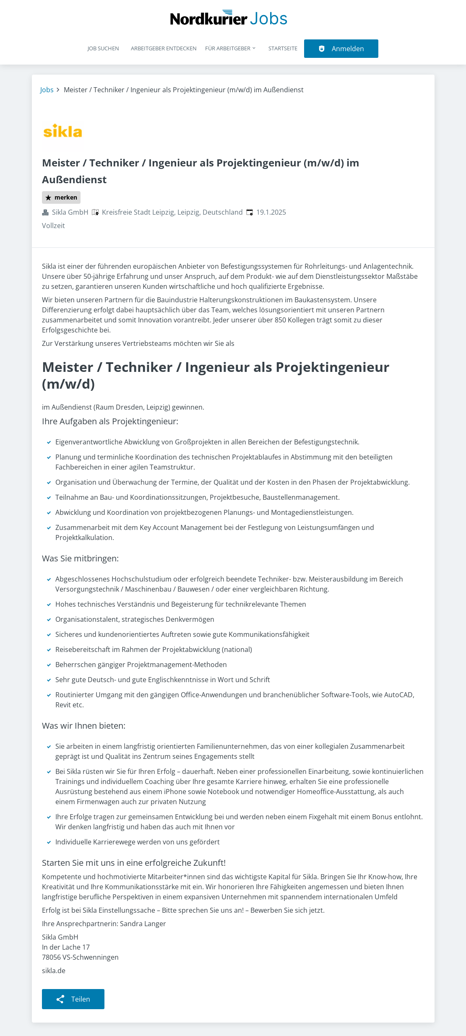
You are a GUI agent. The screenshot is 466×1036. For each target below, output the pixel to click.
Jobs (47, 89)
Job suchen (103, 48)
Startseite (282, 48)
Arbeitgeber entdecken (164, 48)
